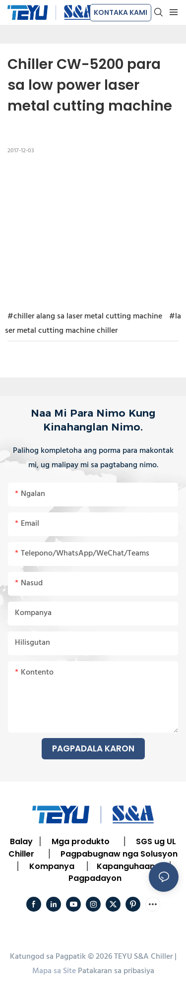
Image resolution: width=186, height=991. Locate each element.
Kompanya (51, 866)
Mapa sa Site (54, 971)
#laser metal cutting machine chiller (93, 323)
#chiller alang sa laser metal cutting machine (84, 316)
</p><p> (93, 231)
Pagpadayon (95, 878)
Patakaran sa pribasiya (116, 971)
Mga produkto (81, 841)
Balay (21, 841)
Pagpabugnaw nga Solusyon (119, 854)
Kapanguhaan (126, 866)
